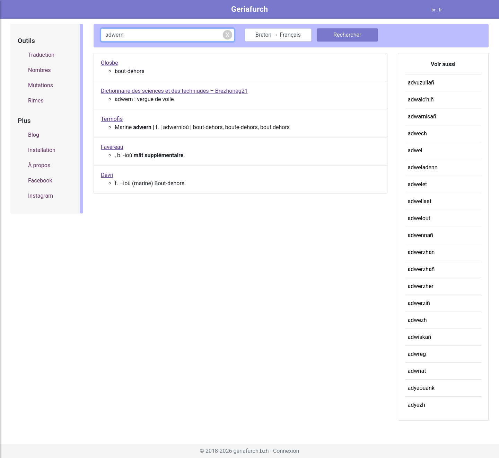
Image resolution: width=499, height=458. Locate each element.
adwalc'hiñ (421, 99)
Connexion (286, 451)
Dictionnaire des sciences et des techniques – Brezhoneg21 (174, 91)
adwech (417, 133)
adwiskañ (419, 337)
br (433, 9)
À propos (39, 165)
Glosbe (109, 63)
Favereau (112, 147)
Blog (33, 135)
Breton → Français (278, 35)
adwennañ (420, 235)
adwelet (417, 184)
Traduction (41, 55)
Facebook (40, 180)
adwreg (417, 354)
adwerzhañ (421, 269)
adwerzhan (421, 252)
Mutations (40, 85)
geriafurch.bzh (251, 451)
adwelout (419, 218)
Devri (107, 175)
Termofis (112, 119)
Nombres (39, 70)
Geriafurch (249, 9)
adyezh (416, 405)
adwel (415, 150)
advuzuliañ (421, 82)
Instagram (40, 195)
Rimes (36, 100)
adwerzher (421, 286)
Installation (41, 150)
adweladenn (423, 167)
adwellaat (420, 201)
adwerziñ (419, 303)
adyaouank (421, 388)
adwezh (417, 320)
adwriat (417, 371)
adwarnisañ (422, 116)
